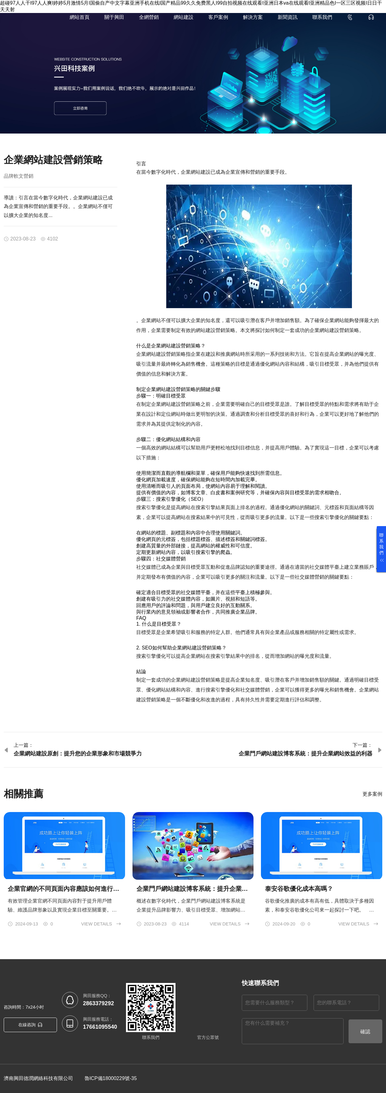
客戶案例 (218, 17)
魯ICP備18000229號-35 (111, 1078)
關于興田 (114, 17)
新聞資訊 (287, 17)
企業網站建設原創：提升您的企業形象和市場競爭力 (78, 754)
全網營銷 (149, 17)
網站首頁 (79, 17)
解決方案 (253, 17)
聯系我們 (322, 17)
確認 (365, 1031)
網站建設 (183, 17)
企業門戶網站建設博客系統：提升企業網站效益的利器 (305, 754)
